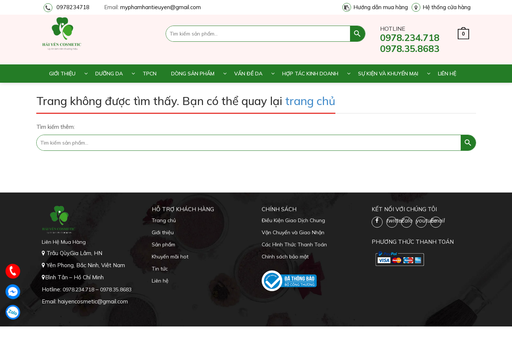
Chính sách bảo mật (285, 256)
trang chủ (310, 101)
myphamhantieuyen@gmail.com (160, 7)
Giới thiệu (62, 73)
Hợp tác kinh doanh (310, 73)
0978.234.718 (409, 37)
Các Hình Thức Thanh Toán (294, 244)
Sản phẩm (163, 244)
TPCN (149, 73)
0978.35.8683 (409, 48)
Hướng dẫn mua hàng (380, 7)
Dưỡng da (109, 73)
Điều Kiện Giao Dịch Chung (293, 220)
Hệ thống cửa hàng (447, 7)
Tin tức (160, 268)
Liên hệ (447, 73)
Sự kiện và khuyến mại (388, 73)
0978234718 (72, 7)
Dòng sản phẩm (192, 73)
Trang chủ (164, 220)
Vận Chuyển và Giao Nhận (293, 232)
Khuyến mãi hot (170, 256)
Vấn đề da (248, 73)
